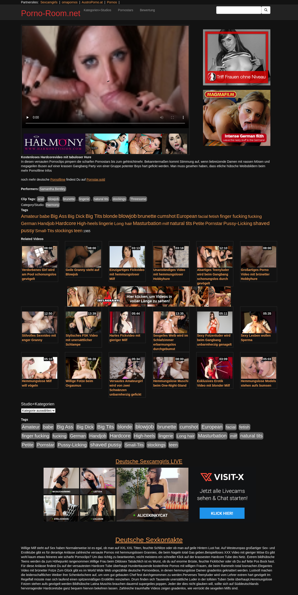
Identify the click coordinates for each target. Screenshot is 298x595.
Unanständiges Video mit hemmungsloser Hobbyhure (169, 274)
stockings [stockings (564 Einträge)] (64, 230)
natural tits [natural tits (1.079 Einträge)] (181, 223)
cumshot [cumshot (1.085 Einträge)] (166, 216)
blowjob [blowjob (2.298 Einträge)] (127, 216)
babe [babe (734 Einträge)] (45, 216)
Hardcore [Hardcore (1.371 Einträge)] (65, 223)
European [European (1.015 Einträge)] (187, 216)
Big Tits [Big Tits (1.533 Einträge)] (94, 216)
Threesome (138, 199)
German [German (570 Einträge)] (29, 223)
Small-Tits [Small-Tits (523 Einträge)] (44, 230)
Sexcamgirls (48, 2)
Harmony (52, 205)
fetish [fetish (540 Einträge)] (214, 216)
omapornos (69, 2)
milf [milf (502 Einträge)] (165, 223)
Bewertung (147, 10)
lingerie (84, 199)
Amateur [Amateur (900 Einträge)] (30, 216)
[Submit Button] (265, 10)
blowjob (53, 199)
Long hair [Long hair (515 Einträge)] (123, 223)
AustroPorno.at (92, 2)
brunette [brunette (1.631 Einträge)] (147, 216)
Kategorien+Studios (97, 10)
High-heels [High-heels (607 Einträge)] (87, 223)
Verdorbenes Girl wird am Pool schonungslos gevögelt (39, 274)
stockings (119, 199)
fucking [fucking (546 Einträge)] (255, 216)
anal (41, 199)
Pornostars (125, 10)
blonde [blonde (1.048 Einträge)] (110, 216)
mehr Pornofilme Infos (36, 170)
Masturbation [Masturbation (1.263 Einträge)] (147, 223)
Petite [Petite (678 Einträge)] (198, 223)
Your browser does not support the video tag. (105, 77)
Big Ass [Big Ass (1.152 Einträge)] (59, 216)
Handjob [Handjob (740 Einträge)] (46, 223)
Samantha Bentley (52, 189)
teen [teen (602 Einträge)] (78, 230)
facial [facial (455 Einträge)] (203, 216)
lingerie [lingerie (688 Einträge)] (106, 223)
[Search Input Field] (238, 10)
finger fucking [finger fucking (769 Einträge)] (233, 216)
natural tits (101, 199)
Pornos (112, 2)
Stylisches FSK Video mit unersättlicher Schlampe (82, 340)
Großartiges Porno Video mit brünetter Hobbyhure (255, 274)
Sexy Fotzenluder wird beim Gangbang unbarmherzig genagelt (214, 340)
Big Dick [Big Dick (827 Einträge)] (76, 216)
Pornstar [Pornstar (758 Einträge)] (214, 223)
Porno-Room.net (50, 13)
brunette (69, 199)
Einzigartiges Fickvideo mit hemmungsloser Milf (127, 274)
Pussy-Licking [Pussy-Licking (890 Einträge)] (237, 223)
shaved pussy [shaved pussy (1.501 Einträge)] (105, 445)
